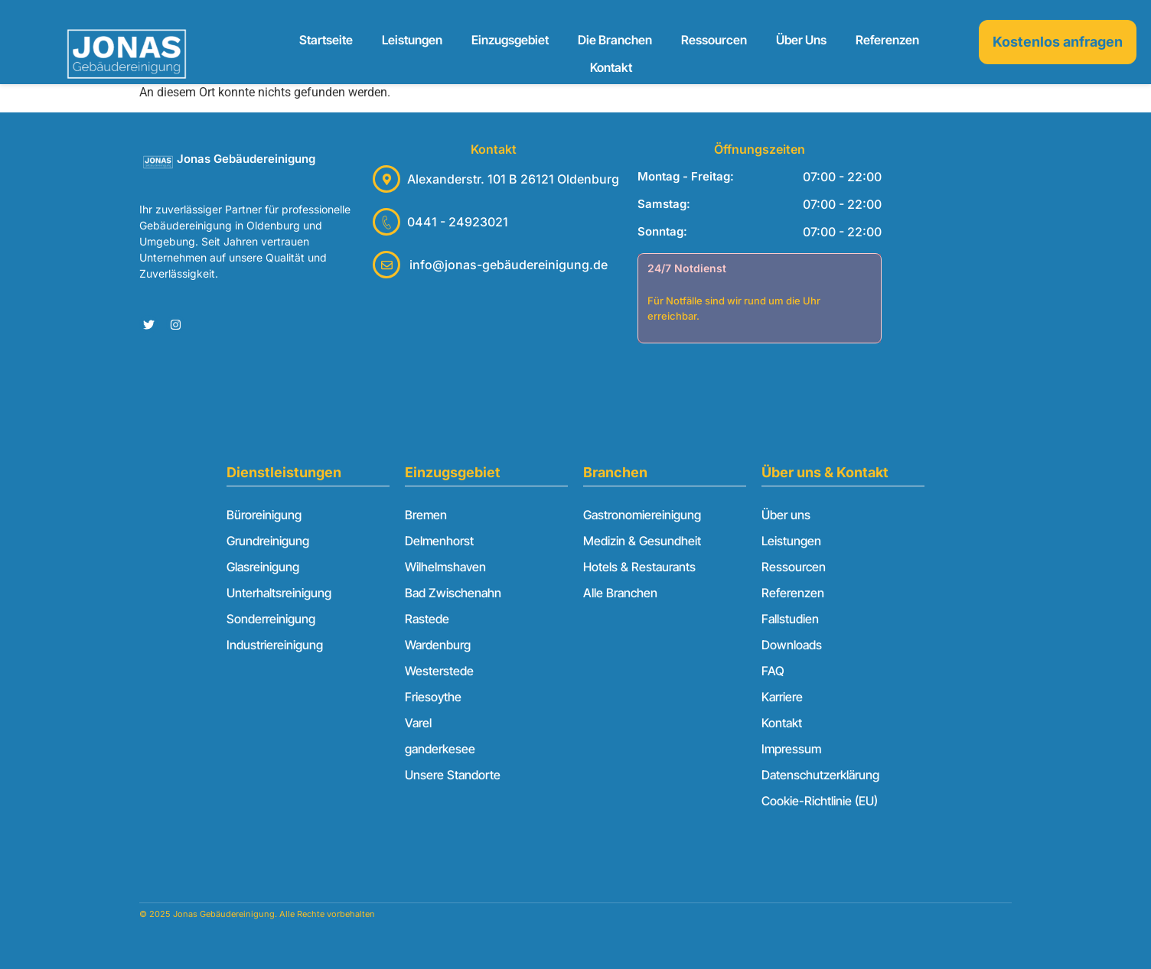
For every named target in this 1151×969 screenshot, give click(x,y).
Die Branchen (615, 39)
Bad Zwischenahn (453, 592)
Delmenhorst (439, 540)
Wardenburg (438, 644)
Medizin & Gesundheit (642, 540)
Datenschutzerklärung (820, 774)
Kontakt (611, 67)
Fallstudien (790, 618)
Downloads (791, 644)
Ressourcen (714, 39)
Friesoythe (433, 696)
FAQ (772, 670)
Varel (418, 722)
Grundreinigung (268, 540)
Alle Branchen (620, 592)
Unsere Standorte (453, 774)
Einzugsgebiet (510, 39)
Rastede (427, 618)
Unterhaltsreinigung (279, 592)
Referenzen (887, 39)
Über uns (801, 39)
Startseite (326, 39)
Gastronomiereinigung (642, 514)
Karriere (782, 696)
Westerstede (439, 670)
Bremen (426, 514)
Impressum (791, 748)
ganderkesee (440, 748)
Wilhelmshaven (445, 566)
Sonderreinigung (271, 618)
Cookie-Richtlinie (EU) (819, 800)
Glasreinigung (263, 566)
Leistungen (412, 39)
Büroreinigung (264, 514)
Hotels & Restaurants (639, 566)
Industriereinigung (275, 644)
